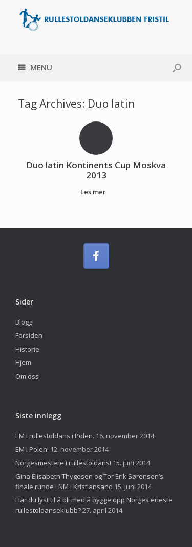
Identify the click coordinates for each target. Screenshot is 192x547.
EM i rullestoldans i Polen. (54, 435)
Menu (35, 67)
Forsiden (28, 335)
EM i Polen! (32, 449)
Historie (27, 349)
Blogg (23, 322)
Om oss (27, 376)
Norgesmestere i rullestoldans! (63, 463)
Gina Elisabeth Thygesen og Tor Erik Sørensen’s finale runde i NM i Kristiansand (89, 481)
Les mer (96, 191)
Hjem (23, 362)
